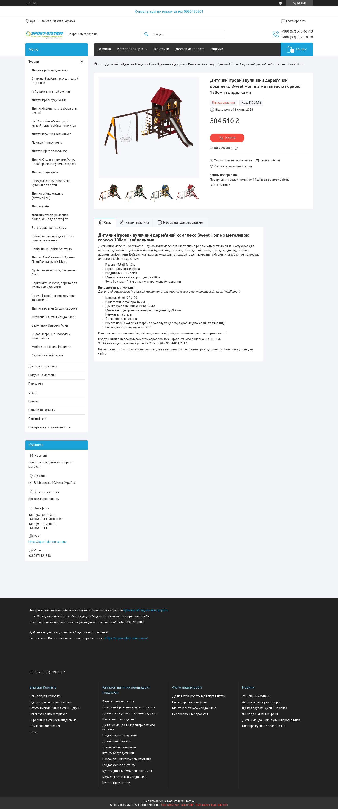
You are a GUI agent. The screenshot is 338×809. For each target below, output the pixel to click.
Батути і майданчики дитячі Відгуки (55, 708)
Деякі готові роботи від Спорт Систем (198, 696)
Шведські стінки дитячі (118, 719)
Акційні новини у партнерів (261, 702)
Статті (32, 392)
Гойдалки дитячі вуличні (119, 735)
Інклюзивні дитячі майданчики (53, 317)
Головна (104, 49)
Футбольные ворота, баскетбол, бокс (54, 272)
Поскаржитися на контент (177, 804)
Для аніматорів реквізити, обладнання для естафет (50, 217)
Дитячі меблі (41, 206)
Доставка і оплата (189, 49)
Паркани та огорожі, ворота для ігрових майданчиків (54, 285)
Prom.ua (190, 801)
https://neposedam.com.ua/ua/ (126, 638)
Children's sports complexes (48, 714)
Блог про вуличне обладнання (263, 726)
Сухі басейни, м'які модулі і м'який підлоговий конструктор (54, 123)
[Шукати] (146, 34)
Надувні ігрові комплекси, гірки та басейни (53, 298)
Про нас (33, 401)
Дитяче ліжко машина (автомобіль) (47, 196)
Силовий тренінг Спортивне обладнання (51, 336)
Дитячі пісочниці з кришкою (51, 134)
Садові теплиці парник (48, 355)
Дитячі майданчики (116, 741)
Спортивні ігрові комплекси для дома (128, 707)
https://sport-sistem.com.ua (47, 541)
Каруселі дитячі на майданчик (124, 777)
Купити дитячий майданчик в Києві (127, 771)
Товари (33, 61)
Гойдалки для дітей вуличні (51, 91)
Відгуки (217, 49)
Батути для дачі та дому (49, 227)
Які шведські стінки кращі (260, 714)
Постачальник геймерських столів (126, 759)
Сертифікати (37, 418)
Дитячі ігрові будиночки (49, 100)
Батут (34, 732)
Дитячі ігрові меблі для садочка (54, 308)
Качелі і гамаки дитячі (118, 701)
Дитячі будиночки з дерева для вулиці (54, 111)
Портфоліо (35, 383)
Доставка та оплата (42, 366)
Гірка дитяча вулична (47, 142)
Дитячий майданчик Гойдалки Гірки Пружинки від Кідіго (145, 64)
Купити (230, 137)
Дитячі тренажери (45, 172)
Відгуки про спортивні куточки (51, 702)
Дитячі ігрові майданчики (50, 70)
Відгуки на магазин (42, 375)
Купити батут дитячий (118, 753)
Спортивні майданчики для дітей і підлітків (55, 81)
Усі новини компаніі (256, 696)
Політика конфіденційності (211, 804)
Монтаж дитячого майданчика (194, 708)
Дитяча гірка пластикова (49, 151)
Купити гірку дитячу (116, 782)
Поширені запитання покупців (49, 427)
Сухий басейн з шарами (119, 747)
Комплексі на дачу (201, 64)
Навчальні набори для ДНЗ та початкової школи (53, 238)
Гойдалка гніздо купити (119, 765)
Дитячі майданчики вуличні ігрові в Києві (271, 720)
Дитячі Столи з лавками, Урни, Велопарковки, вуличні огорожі (54, 162)
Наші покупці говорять (45, 696)
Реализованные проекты (190, 714)
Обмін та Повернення (45, 726)
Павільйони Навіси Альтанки (52, 249)
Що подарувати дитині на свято (264, 708)
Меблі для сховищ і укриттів (51, 346)
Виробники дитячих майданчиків (53, 720)
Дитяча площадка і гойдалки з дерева (129, 713)
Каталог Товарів (130, 49)
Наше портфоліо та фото (189, 702)
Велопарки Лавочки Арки (50, 325)
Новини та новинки (41, 410)
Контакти (161, 49)
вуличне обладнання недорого (146, 610)
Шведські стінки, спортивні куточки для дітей (51, 183)
